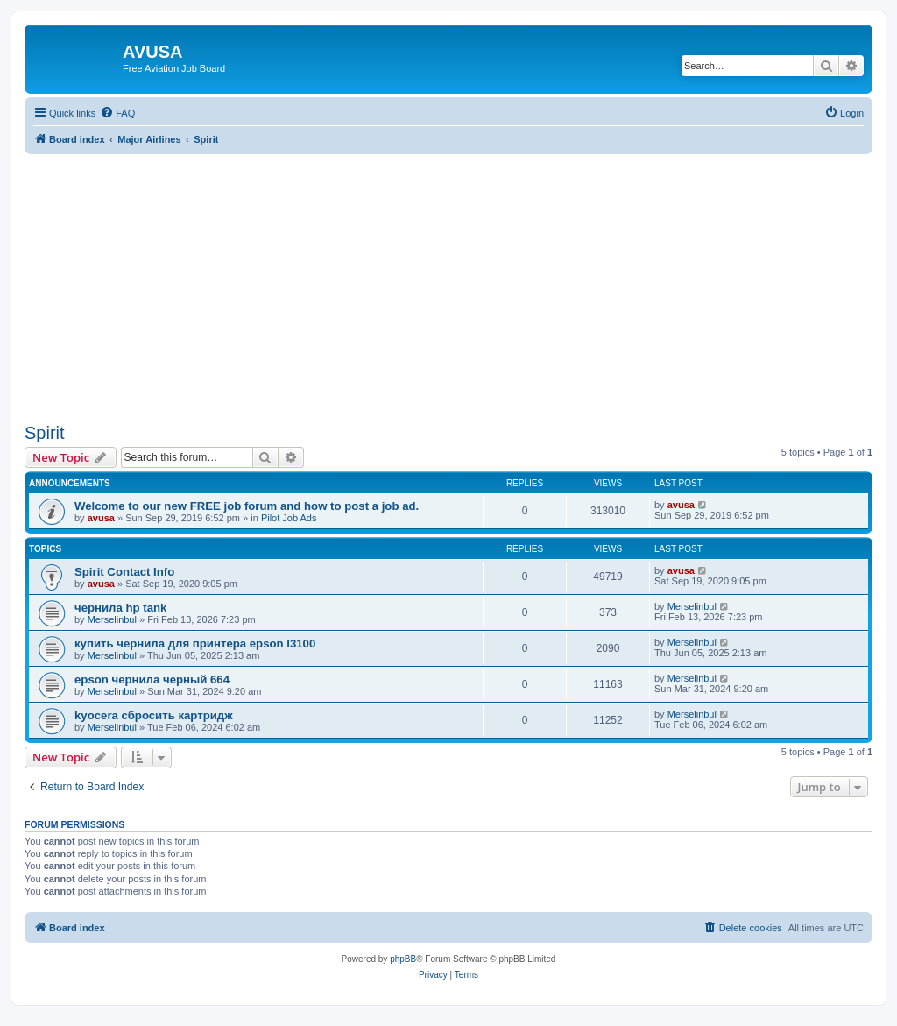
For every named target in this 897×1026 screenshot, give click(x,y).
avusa (101, 518)
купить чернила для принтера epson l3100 (194, 643)
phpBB (403, 959)
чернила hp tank (120, 607)
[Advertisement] (448, 277)
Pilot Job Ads (289, 518)
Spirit (45, 432)
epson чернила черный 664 (152, 679)
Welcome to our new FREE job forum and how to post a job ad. (246, 506)
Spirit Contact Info (124, 571)
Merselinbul (112, 619)
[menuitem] (117, 113)
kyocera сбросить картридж (153, 715)
